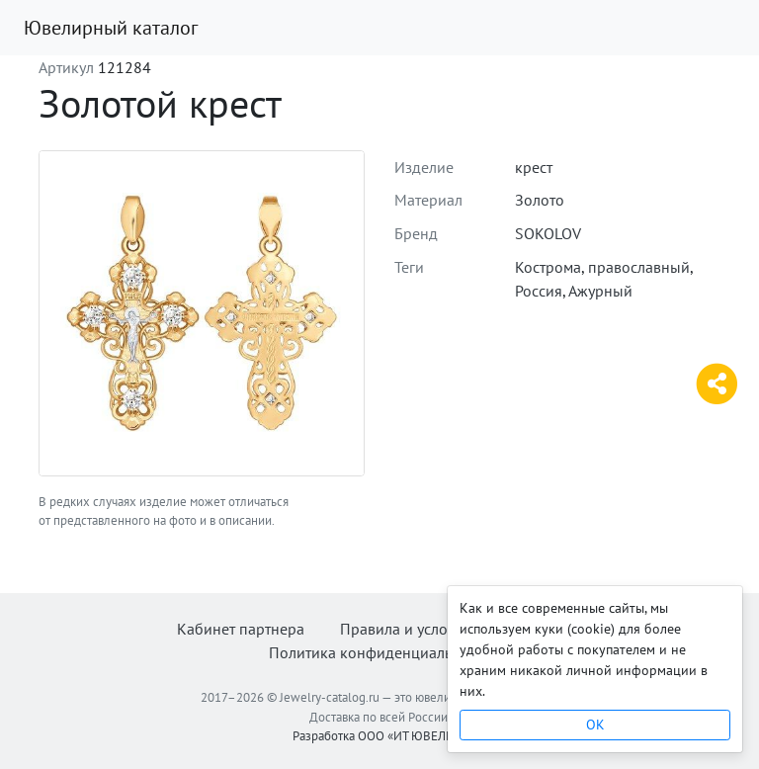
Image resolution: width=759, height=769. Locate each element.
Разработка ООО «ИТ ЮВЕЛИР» (380, 735)
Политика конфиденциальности (380, 652)
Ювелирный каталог (111, 28)
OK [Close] (595, 724)
